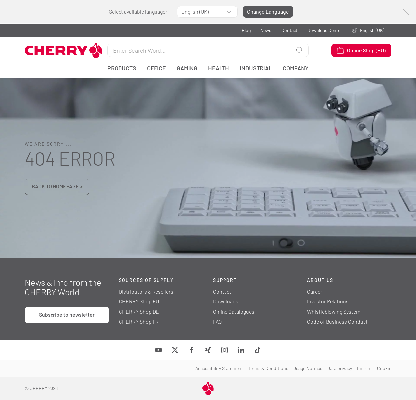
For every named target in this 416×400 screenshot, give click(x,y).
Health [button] (218, 68)
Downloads (225, 301)
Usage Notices (307, 368)
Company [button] (296, 68)
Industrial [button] (256, 68)
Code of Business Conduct (337, 321)
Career (314, 291)
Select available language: (138, 11)
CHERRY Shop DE (139, 311)
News (265, 30)
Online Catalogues (233, 311)
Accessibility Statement (219, 368)
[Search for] (199, 50)
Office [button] (156, 68)
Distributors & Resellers (146, 291)
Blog (246, 30)
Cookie (384, 368)
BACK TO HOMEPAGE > (57, 186)
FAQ (217, 321)
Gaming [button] (187, 68)
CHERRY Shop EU (139, 301)
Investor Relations (328, 301)
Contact (289, 30)
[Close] (405, 11)
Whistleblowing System (333, 311)
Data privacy (339, 368)
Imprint (364, 368)
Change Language (268, 11)
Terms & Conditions (268, 368)
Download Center (324, 30)
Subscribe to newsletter (67, 314)
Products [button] (121, 68)
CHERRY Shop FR (139, 321)
